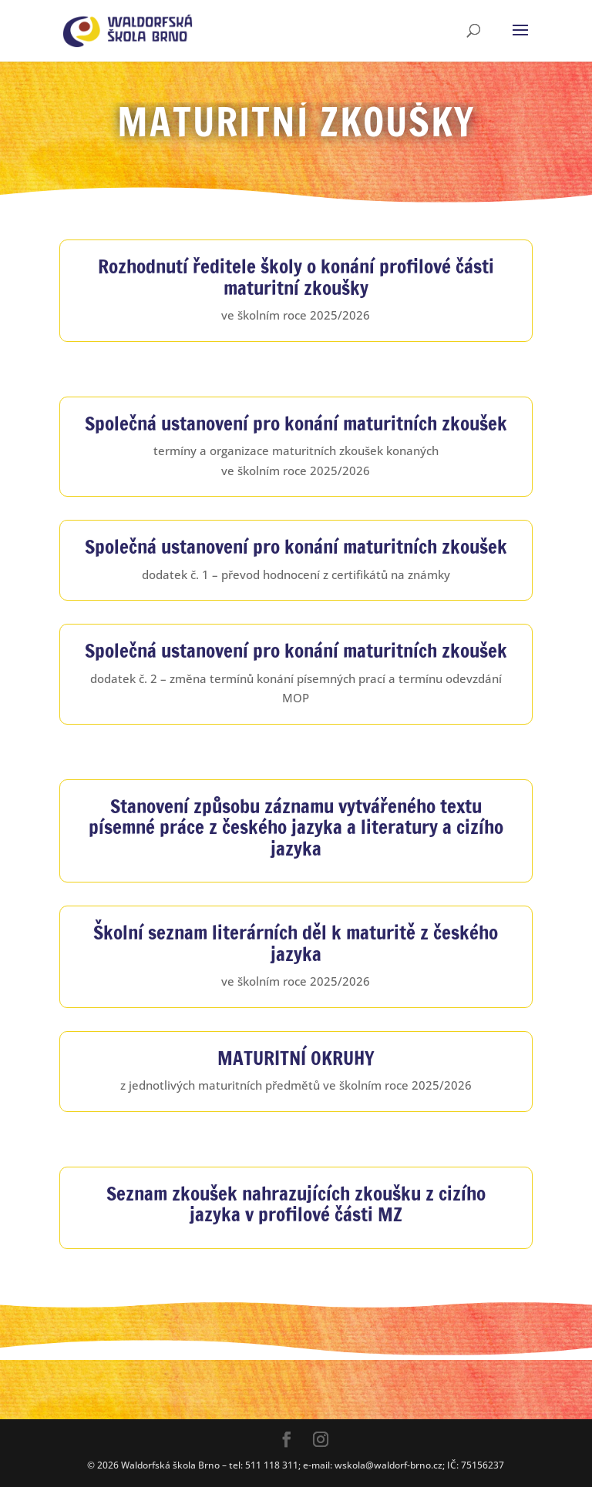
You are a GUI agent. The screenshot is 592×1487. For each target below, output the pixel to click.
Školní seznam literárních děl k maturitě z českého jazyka (295, 943)
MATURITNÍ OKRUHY (296, 1057)
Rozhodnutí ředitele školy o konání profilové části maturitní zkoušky (296, 277)
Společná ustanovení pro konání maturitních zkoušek (296, 423)
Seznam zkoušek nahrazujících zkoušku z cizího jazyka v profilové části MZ (296, 1204)
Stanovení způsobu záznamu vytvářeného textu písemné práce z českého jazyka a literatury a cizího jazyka (296, 827)
